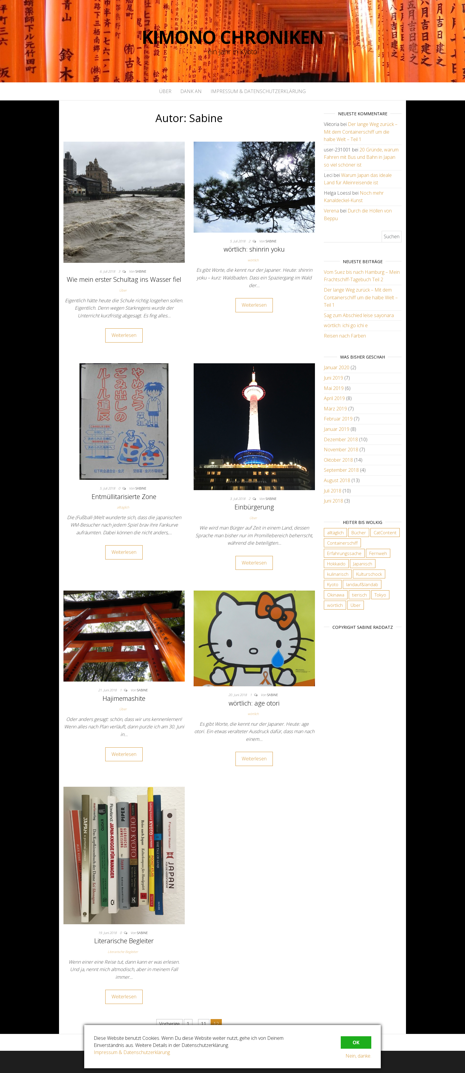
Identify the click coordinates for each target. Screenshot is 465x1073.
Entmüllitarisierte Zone (124, 496)
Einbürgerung (254, 506)
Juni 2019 (333, 378)
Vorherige (169, 1024)
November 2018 (341, 449)
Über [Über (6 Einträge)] (356, 605)
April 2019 (334, 398)
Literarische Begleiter (124, 940)
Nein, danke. (358, 1056)
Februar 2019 (338, 418)
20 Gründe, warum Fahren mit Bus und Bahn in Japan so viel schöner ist (361, 157)
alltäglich (123, 507)
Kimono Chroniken (233, 37)
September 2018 (341, 470)
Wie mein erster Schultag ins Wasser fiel (124, 279)
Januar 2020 (336, 367)
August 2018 (337, 480)
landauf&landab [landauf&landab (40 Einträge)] (362, 584)
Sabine (141, 271)
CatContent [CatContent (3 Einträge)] (385, 532)
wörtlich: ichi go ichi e (346, 325)
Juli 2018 (332, 490)
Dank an (191, 91)
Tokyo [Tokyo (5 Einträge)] (380, 595)
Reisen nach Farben (345, 335)
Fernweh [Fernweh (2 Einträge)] (378, 553)
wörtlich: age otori (254, 702)
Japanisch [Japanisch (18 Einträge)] (362, 564)
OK (356, 1042)
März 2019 (335, 408)
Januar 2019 (336, 429)
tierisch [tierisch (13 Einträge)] (359, 595)
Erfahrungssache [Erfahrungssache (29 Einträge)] (344, 553)
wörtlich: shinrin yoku (254, 248)
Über (165, 91)
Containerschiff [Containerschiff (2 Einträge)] (342, 543)
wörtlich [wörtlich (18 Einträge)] (335, 605)
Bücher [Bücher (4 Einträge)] (358, 532)
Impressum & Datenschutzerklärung (258, 91)
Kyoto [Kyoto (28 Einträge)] (332, 584)
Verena (331, 210)
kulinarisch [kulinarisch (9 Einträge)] (337, 574)
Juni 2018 (333, 501)
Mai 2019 (334, 388)
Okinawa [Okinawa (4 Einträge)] (335, 595)
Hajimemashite (124, 698)
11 (203, 1024)
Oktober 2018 (338, 460)
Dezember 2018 (341, 439)
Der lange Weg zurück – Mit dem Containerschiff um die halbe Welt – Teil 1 (360, 132)
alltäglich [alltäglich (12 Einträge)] (335, 532)
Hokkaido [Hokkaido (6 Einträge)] (336, 564)
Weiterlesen (124, 335)
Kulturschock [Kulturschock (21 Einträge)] (369, 574)
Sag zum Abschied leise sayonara (359, 315)
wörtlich (253, 260)
